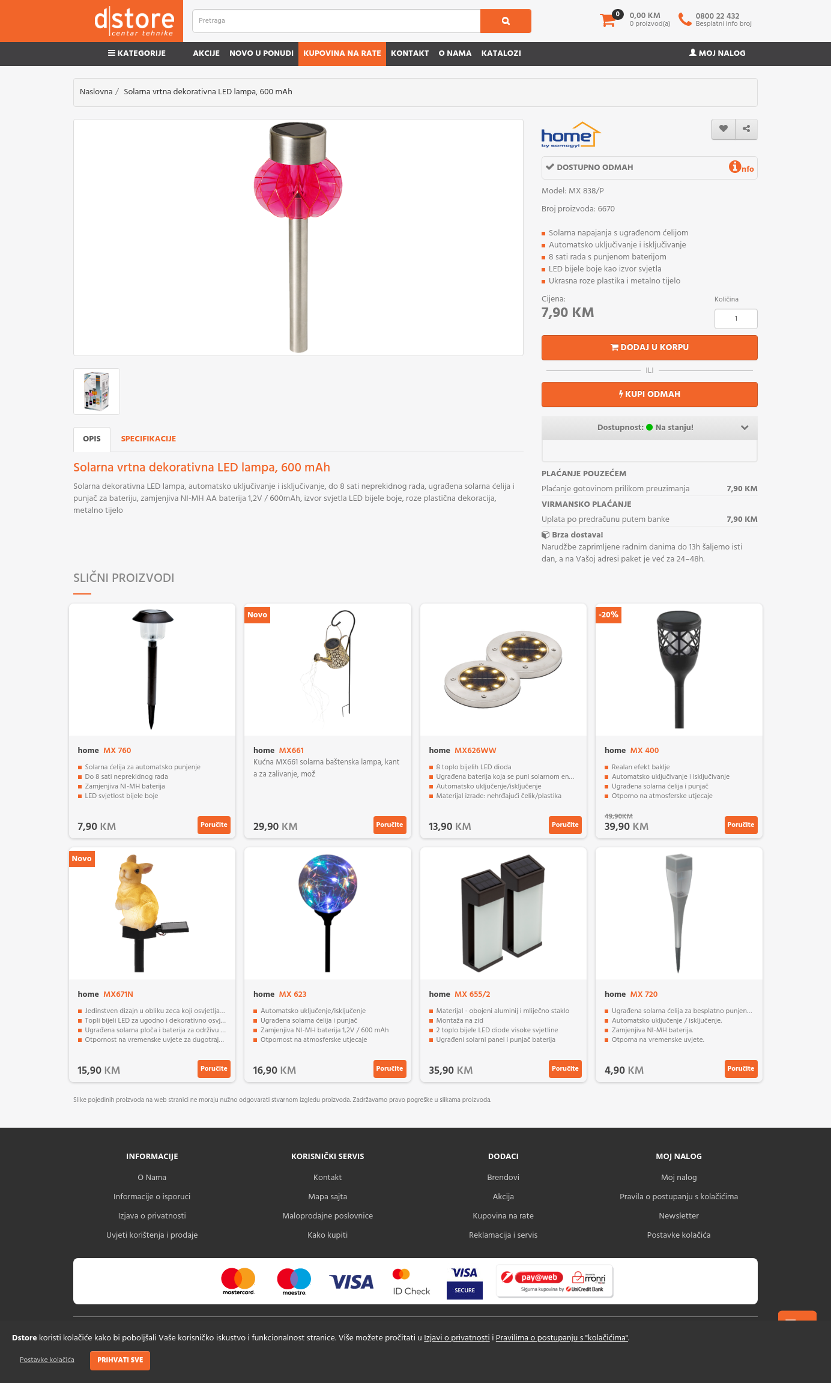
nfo (741, 170)
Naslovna (96, 92)
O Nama (151, 1178)
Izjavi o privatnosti (456, 1338)
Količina (727, 300)
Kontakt (410, 54)
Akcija (503, 1197)
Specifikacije (149, 439)
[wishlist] (724, 129)
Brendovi (503, 1178)
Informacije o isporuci (151, 1197)
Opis (92, 439)
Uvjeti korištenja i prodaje (152, 1235)
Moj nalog (717, 54)
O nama (454, 54)
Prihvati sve (120, 1360)
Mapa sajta (327, 1197)
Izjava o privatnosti (152, 1216)
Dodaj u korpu (650, 347)
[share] (746, 129)
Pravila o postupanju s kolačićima (679, 1197)
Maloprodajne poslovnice (327, 1216)
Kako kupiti (327, 1235)
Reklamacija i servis (503, 1235)
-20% (608, 615)
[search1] (505, 21)
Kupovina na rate (342, 54)
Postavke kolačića (47, 1360)
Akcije (206, 54)
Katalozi (501, 54)
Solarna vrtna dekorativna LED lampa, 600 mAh (208, 92)
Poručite (214, 825)
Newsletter (679, 1216)
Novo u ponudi (261, 54)
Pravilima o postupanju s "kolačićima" (562, 1338)
